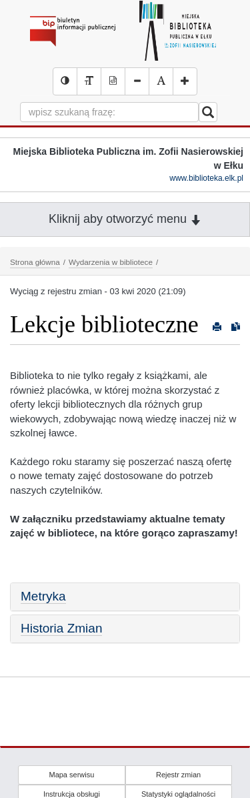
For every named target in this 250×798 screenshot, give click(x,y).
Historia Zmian (61, 628)
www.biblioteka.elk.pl (206, 178)
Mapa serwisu (71, 775)
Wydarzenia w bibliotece (111, 262)
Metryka (43, 596)
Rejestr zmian (178, 775)
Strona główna (35, 262)
